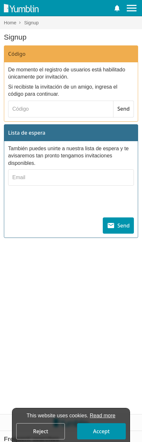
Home (10, 22)
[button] (117, 8)
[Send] (123, 109)
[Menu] (131, 8)
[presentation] (71, 201)
